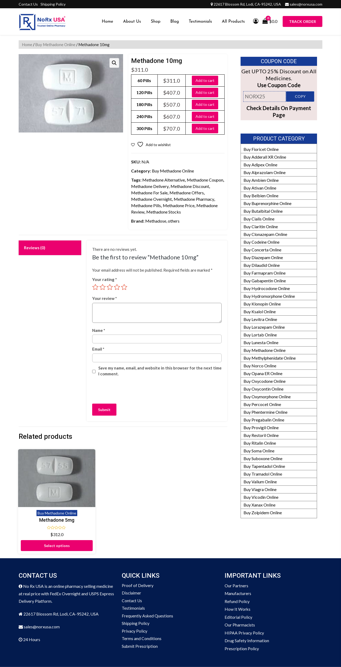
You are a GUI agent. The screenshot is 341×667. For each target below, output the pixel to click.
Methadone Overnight (151, 199)
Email (98, 349)
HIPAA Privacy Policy (245, 610)
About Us (132, 21)
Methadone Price (178, 205)
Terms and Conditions (141, 618)
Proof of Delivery (137, 564)
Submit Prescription (140, 626)
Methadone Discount (189, 186)
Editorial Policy (239, 595)
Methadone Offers (186, 192)
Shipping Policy (53, 4)
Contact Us (28, 4)
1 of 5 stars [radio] (95, 287)
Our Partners (236, 564)
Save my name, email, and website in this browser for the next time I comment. (160, 370)
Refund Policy (237, 579)
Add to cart (205, 80)
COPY (300, 96)
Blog (174, 21)
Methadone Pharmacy (194, 199)
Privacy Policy (135, 610)
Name (98, 330)
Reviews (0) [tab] (34, 247)
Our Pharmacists (240, 603)
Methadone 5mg (42, 498)
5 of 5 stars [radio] (124, 287)
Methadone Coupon (205, 179)
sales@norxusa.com (306, 4)
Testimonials (200, 21)
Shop (155, 21)
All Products (233, 21)
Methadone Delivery (150, 186)
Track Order (302, 21)
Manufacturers (238, 572)
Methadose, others (162, 220)
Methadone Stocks (163, 211)
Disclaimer (131, 572)
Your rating (104, 279)
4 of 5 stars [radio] (117, 287)
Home (107, 21)
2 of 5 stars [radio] (102, 287)
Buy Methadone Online (55, 44)
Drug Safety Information (247, 618)
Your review (104, 298)
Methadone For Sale (149, 192)
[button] (114, 63)
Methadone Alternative (163, 179)
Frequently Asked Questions (147, 595)
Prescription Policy (242, 626)
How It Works (238, 587)
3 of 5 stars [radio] (110, 287)
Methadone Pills (146, 205)
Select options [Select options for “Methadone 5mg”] (43, 523)
